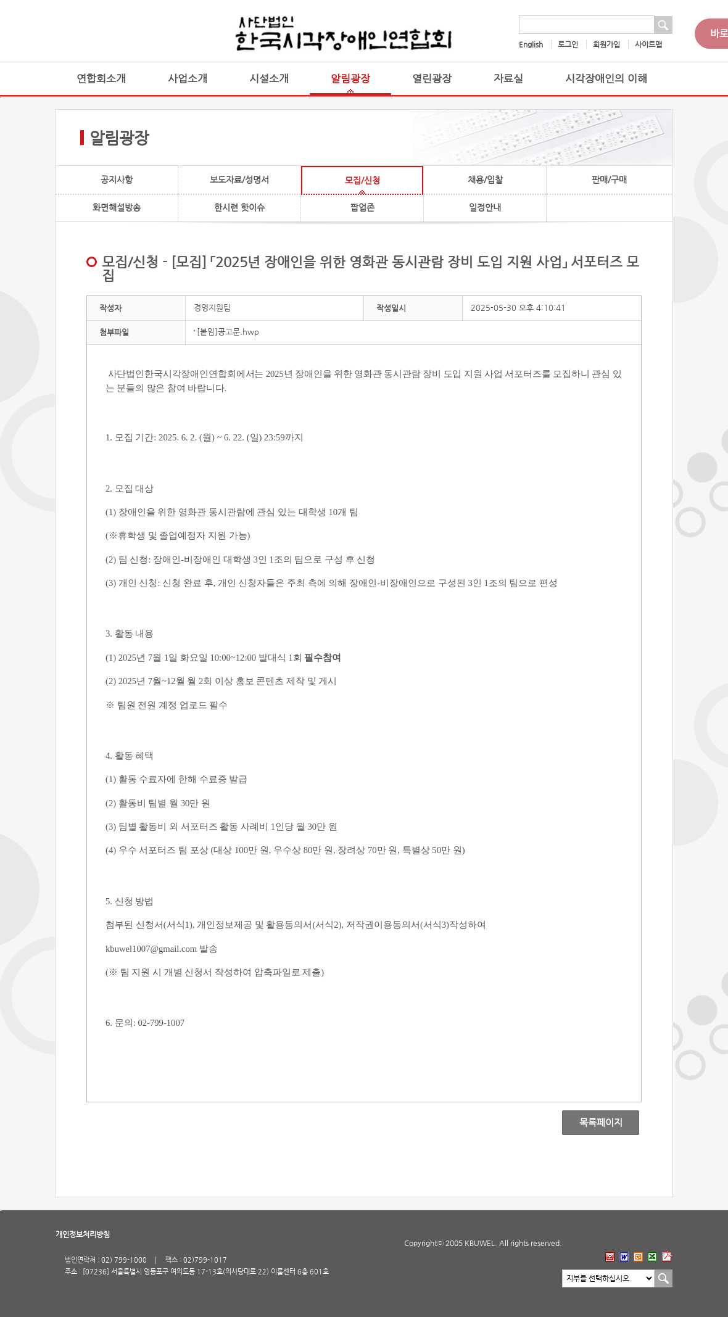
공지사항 (117, 179)
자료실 (508, 79)
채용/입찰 (485, 179)
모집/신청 (362, 180)
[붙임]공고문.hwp (228, 331)
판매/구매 (609, 179)
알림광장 (350, 79)
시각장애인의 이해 (606, 79)
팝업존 (362, 207)
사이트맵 (648, 44)
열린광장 (432, 79)
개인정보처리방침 (83, 1234)
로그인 (568, 44)
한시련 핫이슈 (239, 207)
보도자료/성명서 (239, 179)
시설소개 (269, 79)
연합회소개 (101, 79)
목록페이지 (592, 1122)
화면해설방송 (117, 207)
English (531, 44)
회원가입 (606, 44)
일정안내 (485, 207)
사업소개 (187, 79)
